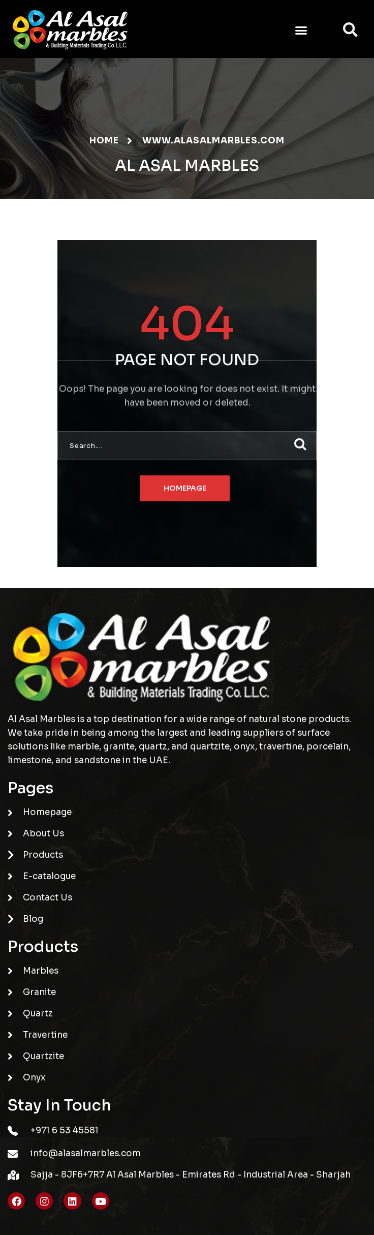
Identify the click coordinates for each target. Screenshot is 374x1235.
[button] (301, 30)
